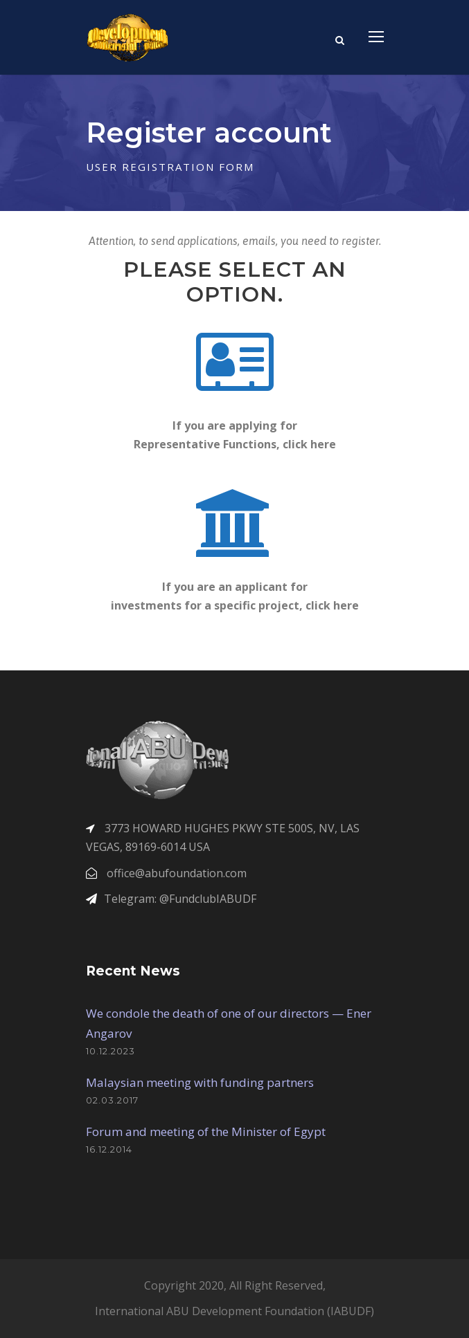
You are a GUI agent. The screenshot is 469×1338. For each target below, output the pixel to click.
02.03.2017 (112, 1100)
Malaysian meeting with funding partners (200, 1082)
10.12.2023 (110, 1050)
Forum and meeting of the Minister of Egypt (206, 1131)
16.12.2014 (109, 1149)
